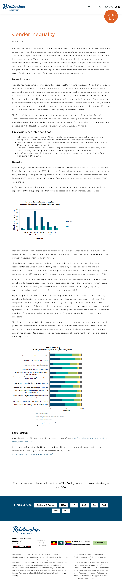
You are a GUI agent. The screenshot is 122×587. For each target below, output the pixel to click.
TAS (104, 505)
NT (74, 505)
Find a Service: (23, 504)
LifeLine (52, 483)
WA (66, 511)
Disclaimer (41, 540)
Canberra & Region (46, 505)
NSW (63, 505)
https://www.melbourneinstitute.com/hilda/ (32, 454)
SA (94, 505)
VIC (56, 511)
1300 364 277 (105, 6)
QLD (84, 505)
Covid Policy (41, 545)
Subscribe (100, 543)
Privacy (41, 543)
